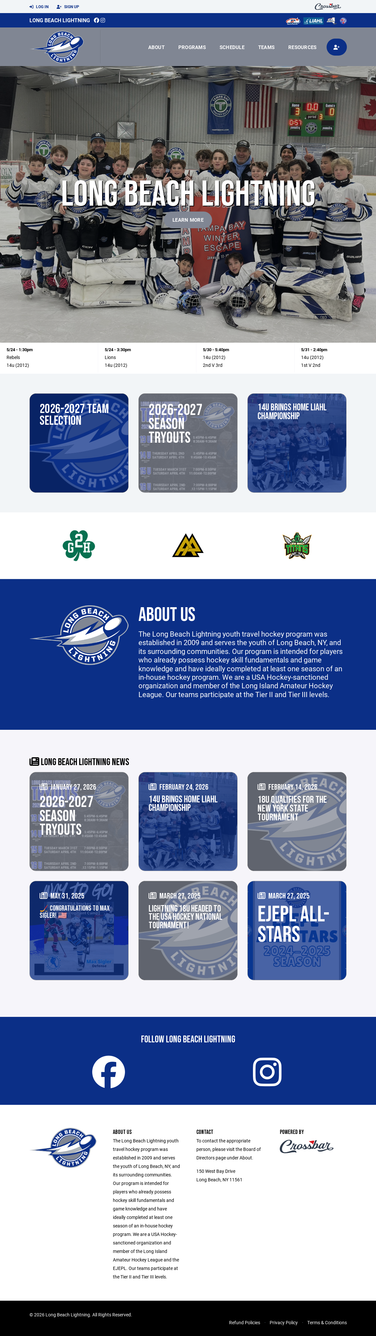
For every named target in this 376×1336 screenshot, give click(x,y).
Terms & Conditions (327, 1322)
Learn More (188, 219)
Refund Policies (244, 1322)
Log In (38, 7)
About (156, 47)
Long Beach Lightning (59, 20)
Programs (192, 47)
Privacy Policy (284, 1322)
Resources (302, 47)
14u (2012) (18, 365)
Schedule (232, 47)
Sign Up (68, 7)
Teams (266, 47)
